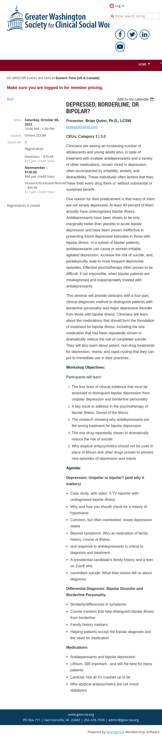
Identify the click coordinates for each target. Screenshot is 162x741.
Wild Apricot (115, 732)
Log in (120, 5)
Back (10, 98)
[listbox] (136, 99)
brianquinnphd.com (82, 127)
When (17, 120)
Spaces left (14, 142)
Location (16, 135)
